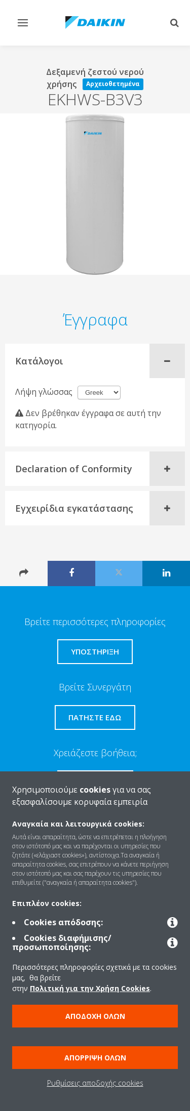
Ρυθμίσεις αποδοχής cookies (95, 1083)
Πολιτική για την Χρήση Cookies (90, 988)
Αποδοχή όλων (95, 1016)
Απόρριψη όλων (95, 1057)
